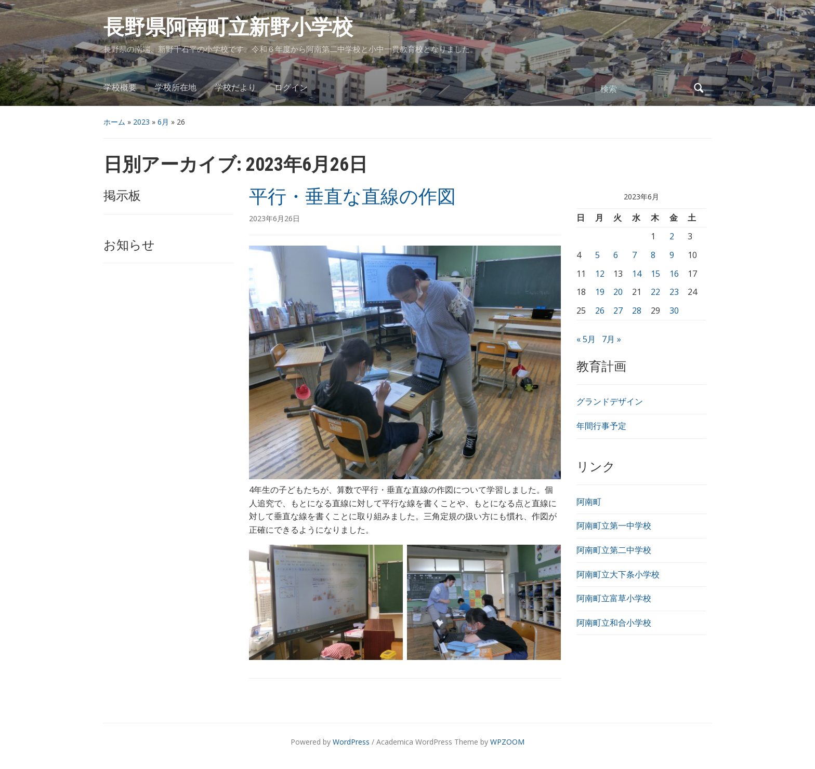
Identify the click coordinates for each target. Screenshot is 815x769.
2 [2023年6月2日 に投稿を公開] (671, 236)
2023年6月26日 (274, 218)
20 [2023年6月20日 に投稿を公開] (618, 292)
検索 (698, 88)
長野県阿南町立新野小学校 (228, 27)
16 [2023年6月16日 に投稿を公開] (674, 273)
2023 (141, 122)
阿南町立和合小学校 (613, 622)
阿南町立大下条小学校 (618, 574)
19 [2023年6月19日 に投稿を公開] (599, 292)
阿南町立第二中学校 (613, 550)
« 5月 (586, 339)
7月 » (611, 339)
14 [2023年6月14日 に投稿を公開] (636, 273)
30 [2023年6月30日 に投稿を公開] (674, 310)
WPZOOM (507, 742)
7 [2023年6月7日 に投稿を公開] (634, 255)
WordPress (351, 742)
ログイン (291, 87)
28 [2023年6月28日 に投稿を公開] (636, 310)
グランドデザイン (609, 401)
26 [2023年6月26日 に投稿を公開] (599, 310)
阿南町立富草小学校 (613, 598)
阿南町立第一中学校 (613, 525)
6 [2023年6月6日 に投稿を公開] (615, 255)
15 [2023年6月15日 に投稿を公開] (655, 273)
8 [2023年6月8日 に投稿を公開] (653, 255)
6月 (163, 122)
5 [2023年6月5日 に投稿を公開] (597, 255)
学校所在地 (175, 87)
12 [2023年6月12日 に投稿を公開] (599, 273)
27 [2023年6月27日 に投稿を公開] (618, 310)
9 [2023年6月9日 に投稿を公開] (671, 255)
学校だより (235, 87)
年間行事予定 (601, 425)
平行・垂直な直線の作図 (352, 197)
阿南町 (588, 501)
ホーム (114, 122)
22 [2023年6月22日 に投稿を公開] (655, 292)
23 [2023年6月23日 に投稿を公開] (674, 292)
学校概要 (120, 87)
